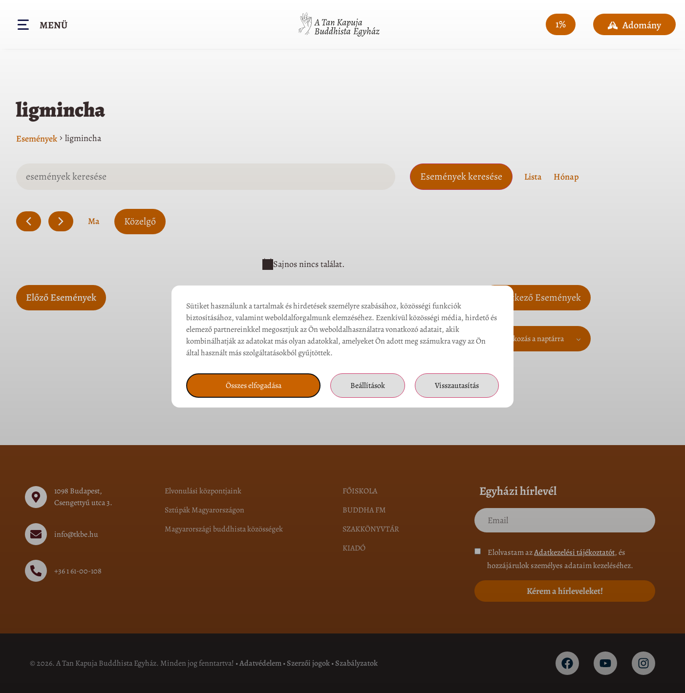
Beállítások (367, 385)
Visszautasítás (457, 385)
